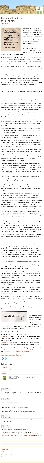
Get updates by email (5, 449)
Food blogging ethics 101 (7, 342)
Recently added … (4, 447)
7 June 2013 (7, 389)
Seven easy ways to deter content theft (11, 354)
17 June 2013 (7, 427)
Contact (2, 458)
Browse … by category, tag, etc (7, 453)
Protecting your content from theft (24, 351)
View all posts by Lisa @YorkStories (15, 379)
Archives (2, 451)
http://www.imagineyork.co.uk (8, 433)
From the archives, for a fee (8, 369)
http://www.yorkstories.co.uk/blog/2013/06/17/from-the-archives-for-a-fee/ (18, 435)
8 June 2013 (7, 399)
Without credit (6, 367)
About (2, 456)
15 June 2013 (7, 417)
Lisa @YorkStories (6, 23)
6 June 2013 (4, 25)
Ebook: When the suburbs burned (7, 454)
